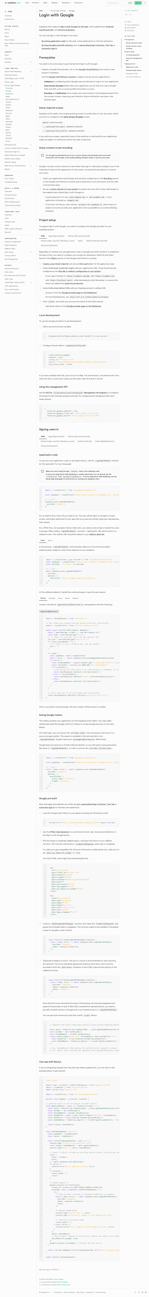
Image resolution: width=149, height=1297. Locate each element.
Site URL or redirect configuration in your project (80, 271)
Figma (8, 116)
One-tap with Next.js (133, 77)
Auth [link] (41, 11)
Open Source (80, 1292)
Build (46, 3)
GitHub (8, 105)
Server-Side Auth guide (54, 479)
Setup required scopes (134, 43)
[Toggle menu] (46, 11)
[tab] (43, 236)
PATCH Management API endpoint (76, 393)
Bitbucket (9, 110)
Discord (9, 113)
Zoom (8, 141)
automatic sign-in (49, 49)
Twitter (8, 102)
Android (109, 27)
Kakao (8, 119)
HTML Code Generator (59, 832)
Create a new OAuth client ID (55, 264)
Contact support (58, 1279)
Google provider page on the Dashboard (79, 293)
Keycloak (9, 122)
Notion (8, 127)
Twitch (8, 135)
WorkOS (9, 138)
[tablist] (79, 241)
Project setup (129, 51)
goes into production (74, 283)
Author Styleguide (69, 1292)
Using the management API (134, 59)
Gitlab (8, 108)
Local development (133, 55)
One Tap (109, 45)
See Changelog (62, 1282)
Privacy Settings (100, 1292)
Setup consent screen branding (134, 47)
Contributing (58, 1292)
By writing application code (53, 41)
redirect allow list (96, 534)
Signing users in (130, 64)
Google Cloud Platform (89, 69)
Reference (67, 3)
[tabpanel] (79, 279)
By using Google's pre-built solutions (57, 45)
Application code (132, 67)
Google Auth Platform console (62, 77)
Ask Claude (129, 30)
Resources (79, 3)
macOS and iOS (46, 30)
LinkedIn (9, 124)
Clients (54, 258)
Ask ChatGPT (130, 28)
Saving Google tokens (133, 70)
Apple (8, 96)
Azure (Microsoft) (12, 99)
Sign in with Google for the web (74, 27)
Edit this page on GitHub (49, 1269)
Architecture (9, 19)
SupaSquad (90, 1292)
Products (36, 3)
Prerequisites (129, 39)
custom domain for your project (64, 189)
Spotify (8, 133)
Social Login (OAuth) (58, 11)
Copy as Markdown (132, 25)
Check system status (63, 1284)
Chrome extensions (66, 30)
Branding (108, 178)
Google (8, 91)
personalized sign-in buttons (92, 45)
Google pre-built (132, 73)
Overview (8, 16)
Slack (7, 130)
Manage (55, 3)
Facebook (9, 94)
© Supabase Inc (44, 1292)
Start (27, 3)
